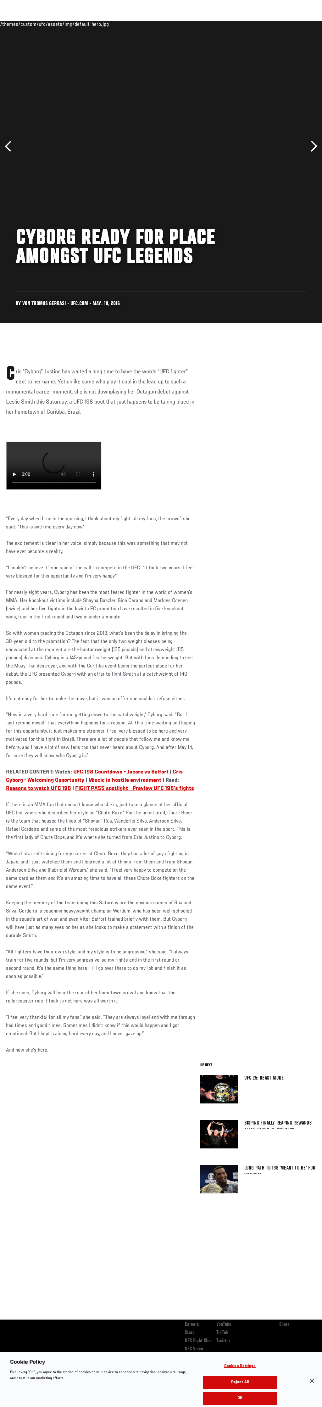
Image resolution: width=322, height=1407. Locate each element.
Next (311, 146)
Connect (200, 23)
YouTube (223, 1324)
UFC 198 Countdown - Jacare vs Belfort (121, 772)
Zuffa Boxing (256, 23)
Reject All (240, 1389)
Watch (226, 23)
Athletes (72, 23)
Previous (10, 146)
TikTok (222, 1333)
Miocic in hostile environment (124, 780)
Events (17, 23)
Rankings (44, 23)
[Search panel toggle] (301, 24)
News (96, 23)
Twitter (223, 1341)
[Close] (312, 1387)
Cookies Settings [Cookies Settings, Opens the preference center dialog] (240, 1373)
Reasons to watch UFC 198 (38, 788)
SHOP (284, 23)
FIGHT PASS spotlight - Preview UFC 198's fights (134, 788)
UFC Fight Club (198, 1341)
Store (190, 1333)
